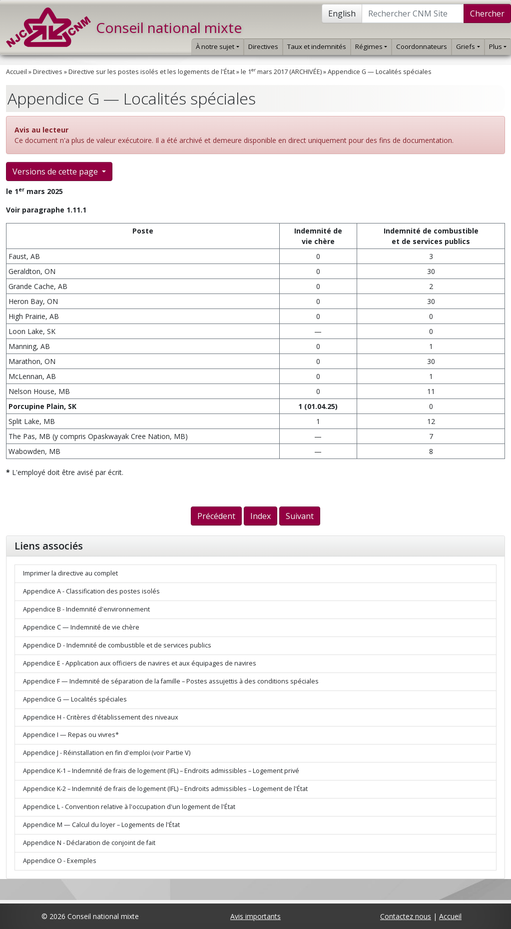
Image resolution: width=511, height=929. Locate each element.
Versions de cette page (56, 171)
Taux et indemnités (316, 46)
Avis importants (255, 916)
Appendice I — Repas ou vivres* (71, 734)
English (342, 13)
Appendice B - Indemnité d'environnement (86, 609)
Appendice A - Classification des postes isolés (91, 591)
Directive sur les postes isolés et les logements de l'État (151, 72)
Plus (498, 46)
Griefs (468, 46)
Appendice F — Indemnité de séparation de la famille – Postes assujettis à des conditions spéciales (171, 681)
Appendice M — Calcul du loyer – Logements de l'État (101, 824)
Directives (263, 46)
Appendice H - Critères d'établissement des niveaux (100, 717)
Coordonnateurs (421, 46)
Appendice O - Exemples (59, 860)
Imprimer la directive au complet (70, 573)
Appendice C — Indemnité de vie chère (81, 627)
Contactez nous (405, 916)
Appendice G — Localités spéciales (380, 72)
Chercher (487, 13)
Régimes (371, 46)
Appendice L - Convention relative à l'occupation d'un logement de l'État (129, 806)
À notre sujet (217, 46)
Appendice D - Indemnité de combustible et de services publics (117, 645)
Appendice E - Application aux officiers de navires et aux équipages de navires (139, 663)
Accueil (16, 72)
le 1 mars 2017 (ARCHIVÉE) (281, 72)
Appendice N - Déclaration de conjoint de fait (89, 842)
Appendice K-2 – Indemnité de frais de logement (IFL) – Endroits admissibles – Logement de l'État (165, 788)
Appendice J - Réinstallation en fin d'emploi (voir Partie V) (106, 752)
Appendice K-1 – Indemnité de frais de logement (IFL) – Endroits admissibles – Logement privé (161, 770)
